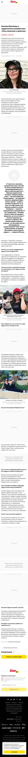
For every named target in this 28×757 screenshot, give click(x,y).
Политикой (6, 679)
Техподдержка (14, 713)
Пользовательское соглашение (14, 706)
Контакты (14, 702)
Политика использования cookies (14, 708)
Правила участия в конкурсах (14, 704)
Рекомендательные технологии (14, 711)
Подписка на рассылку (8, 676)
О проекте (7, 702)
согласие (7, 678)
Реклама (21, 702)
